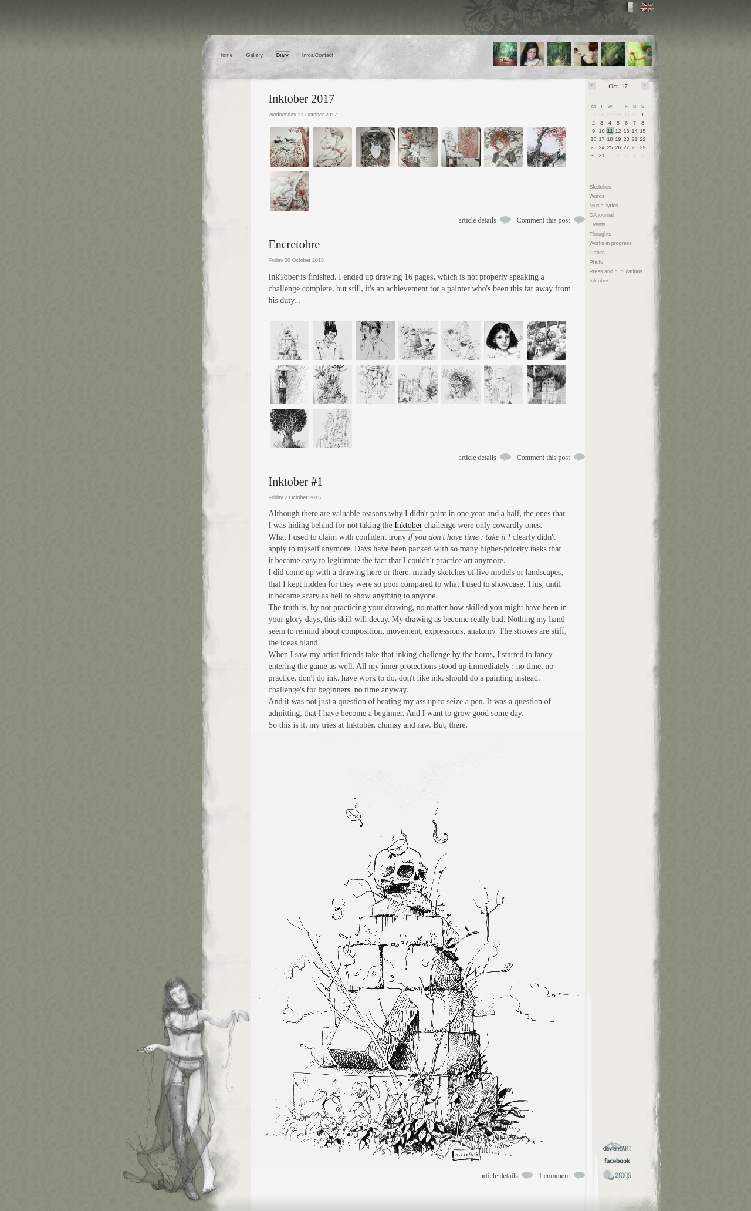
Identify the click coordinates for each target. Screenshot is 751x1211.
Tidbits (597, 252)
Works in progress (611, 243)
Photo (597, 262)
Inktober (408, 525)
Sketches (600, 187)
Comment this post (543, 220)
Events (598, 224)
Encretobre (294, 244)
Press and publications (616, 271)
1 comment (554, 1176)
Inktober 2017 (302, 98)
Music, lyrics (604, 205)
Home (226, 55)
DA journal (602, 215)
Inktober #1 (296, 481)
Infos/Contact (317, 55)
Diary (282, 55)
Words (597, 196)
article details (477, 220)
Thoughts (601, 234)
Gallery (254, 55)
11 (610, 131)
